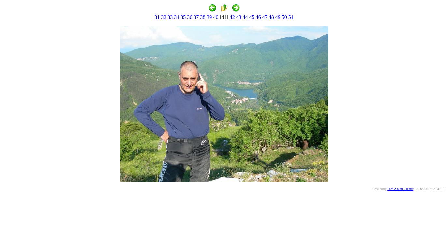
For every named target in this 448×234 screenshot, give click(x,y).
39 (209, 17)
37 (196, 17)
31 (157, 17)
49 (278, 17)
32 (163, 17)
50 (284, 17)
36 (189, 17)
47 (264, 17)
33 (170, 17)
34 (176, 17)
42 (232, 17)
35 (183, 17)
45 (251, 17)
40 (215, 17)
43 (238, 17)
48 (271, 17)
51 (291, 17)
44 (245, 17)
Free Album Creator (400, 189)
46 (258, 17)
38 (202, 17)
